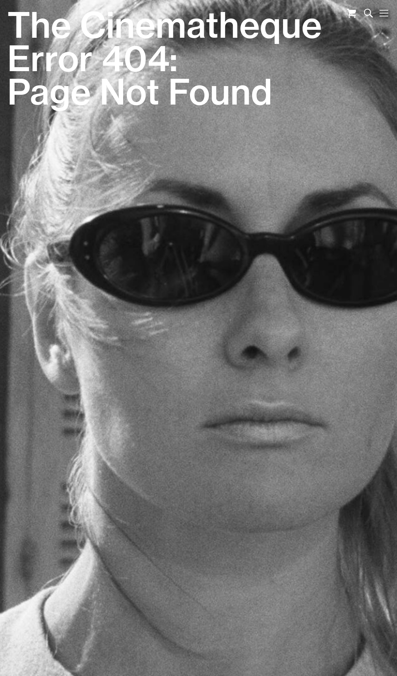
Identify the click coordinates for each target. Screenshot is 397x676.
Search (368, 13)
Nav (383, 13)
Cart (351, 13)
